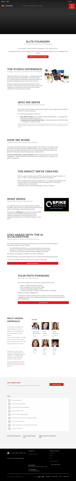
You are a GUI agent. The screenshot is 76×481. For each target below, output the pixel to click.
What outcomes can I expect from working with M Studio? (24, 417)
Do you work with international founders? (20, 407)
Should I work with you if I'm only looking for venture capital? (25, 425)
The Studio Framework (32, 454)
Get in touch (55, 125)
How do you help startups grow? (19, 403)
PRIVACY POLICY (55, 476)
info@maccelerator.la (35, 470)
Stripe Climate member (55, 464)
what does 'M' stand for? (17, 428)
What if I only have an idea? (17, 410)
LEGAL (60, 476)
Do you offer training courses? (18, 421)
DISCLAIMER (48, 476)
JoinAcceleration (72, 6)
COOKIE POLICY (66, 476)
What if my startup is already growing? (20, 414)
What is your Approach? (17, 400)
